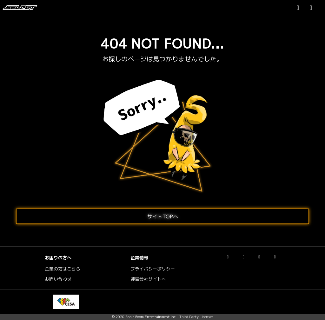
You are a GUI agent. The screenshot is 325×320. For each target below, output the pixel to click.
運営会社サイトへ (148, 279)
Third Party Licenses (196, 316)
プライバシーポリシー (152, 269)
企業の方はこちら (62, 269)
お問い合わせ (58, 279)
